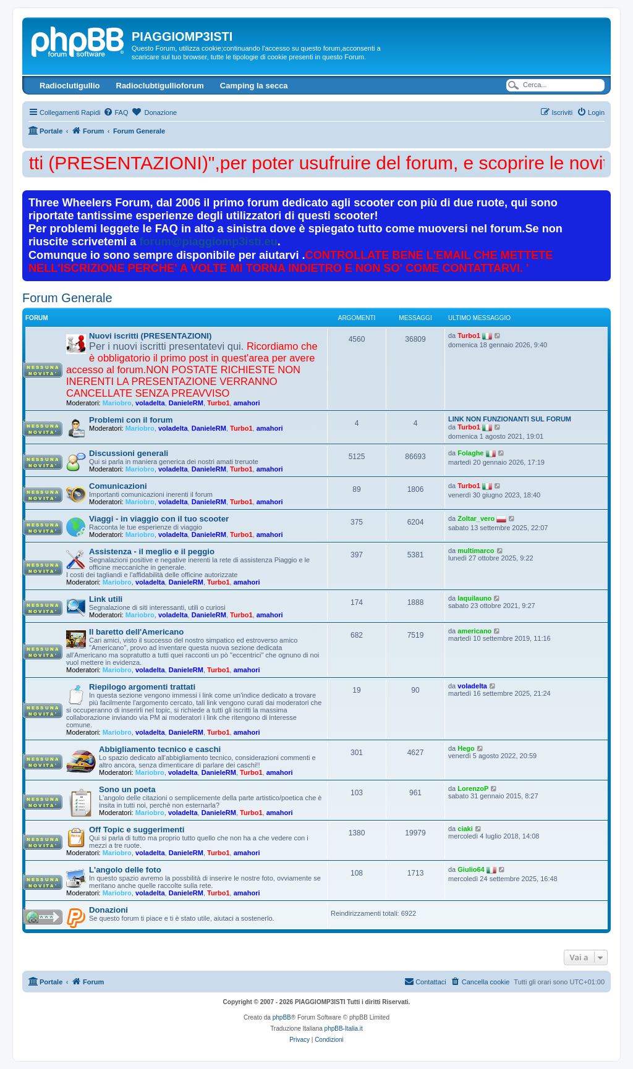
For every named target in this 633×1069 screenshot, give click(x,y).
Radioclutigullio (70, 85)
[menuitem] (115, 112)
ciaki (464, 828)
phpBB (282, 1017)
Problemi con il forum (131, 420)
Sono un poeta (127, 789)
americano (474, 631)
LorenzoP (472, 788)
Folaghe (470, 453)
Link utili (105, 599)
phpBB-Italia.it (344, 1028)
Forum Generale (67, 298)
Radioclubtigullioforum (160, 85)
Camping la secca (254, 85)
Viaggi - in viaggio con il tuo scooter (159, 518)
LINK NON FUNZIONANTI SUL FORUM (509, 419)
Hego (466, 748)
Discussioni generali (128, 453)
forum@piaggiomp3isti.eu (209, 241)
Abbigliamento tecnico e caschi (160, 749)
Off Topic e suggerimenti (136, 829)
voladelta (150, 403)
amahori (247, 403)
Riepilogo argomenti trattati (142, 686)
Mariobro (117, 403)
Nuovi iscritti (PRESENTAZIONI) (150, 335)
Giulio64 (470, 869)
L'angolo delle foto (125, 869)
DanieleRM (186, 403)
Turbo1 (218, 403)
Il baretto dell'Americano (136, 631)
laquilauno (474, 598)
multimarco (475, 550)
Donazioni (108, 910)
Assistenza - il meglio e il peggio (152, 551)
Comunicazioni (118, 486)
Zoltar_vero (476, 518)
